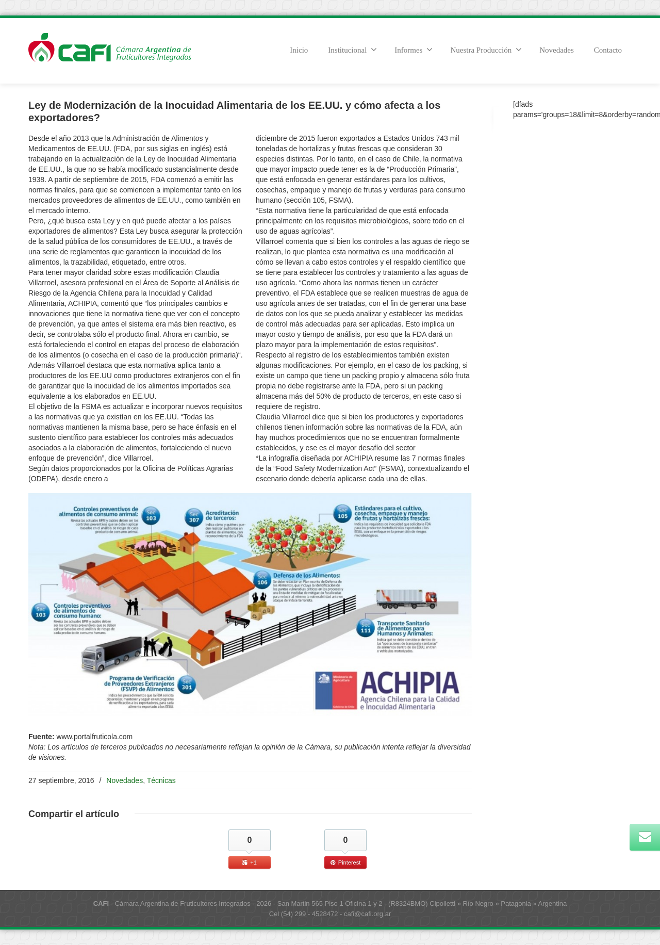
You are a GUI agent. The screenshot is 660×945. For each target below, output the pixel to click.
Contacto (608, 50)
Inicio (299, 50)
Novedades (556, 50)
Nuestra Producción (486, 49)
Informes (413, 49)
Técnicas (161, 780)
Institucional (352, 49)
